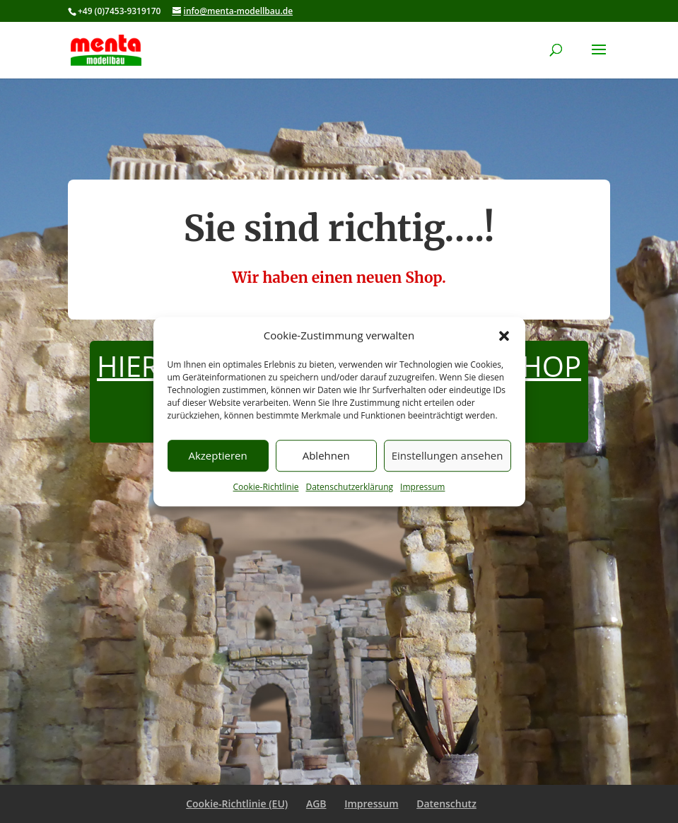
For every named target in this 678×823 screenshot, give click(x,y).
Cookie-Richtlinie (266, 487)
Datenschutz (446, 803)
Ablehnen (326, 456)
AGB (316, 803)
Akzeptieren (217, 456)
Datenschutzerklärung (349, 487)
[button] (504, 336)
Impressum (422, 487)
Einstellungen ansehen (447, 456)
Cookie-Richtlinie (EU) (237, 803)
